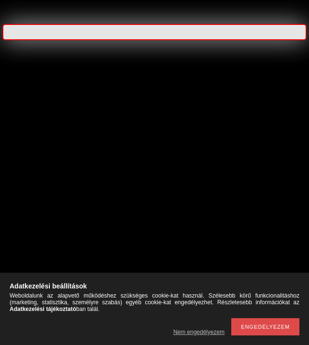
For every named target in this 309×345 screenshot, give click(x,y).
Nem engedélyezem (199, 332)
